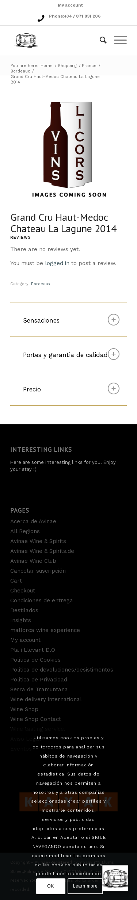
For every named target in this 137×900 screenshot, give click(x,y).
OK (50, 886)
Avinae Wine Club (33, 561)
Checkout (22, 590)
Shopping (67, 65)
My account (70, 5)
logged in (57, 263)
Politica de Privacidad (38, 679)
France (89, 65)
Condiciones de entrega (41, 600)
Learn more (85, 886)
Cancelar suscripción (38, 571)
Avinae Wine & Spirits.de (42, 551)
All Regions (25, 531)
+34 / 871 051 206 (82, 16)
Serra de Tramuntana (39, 689)
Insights (20, 620)
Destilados (24, 610)
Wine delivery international (46, 699)
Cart (16, 580)
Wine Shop (24, 709)
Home (47, 65)
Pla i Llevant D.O (32, 650)
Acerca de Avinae (33, 521)
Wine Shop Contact (35, 719)
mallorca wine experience (45, 630)
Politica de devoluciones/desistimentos (61, 669)
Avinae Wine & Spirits (38, 541)
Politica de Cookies (35, 660)
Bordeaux (20, 71)
